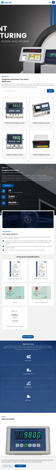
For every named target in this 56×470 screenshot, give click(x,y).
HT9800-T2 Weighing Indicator (14, 123)
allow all (20, 466)
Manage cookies (7, 466)
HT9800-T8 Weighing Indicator (41, 154)
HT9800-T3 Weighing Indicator (14, 154)
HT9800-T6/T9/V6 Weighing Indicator (41, 123)
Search (50, 90)
